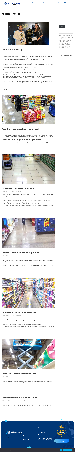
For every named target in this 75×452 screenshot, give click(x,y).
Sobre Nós (31, 2)
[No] (73, 450)
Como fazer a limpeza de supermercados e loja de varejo (20, 252)
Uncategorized (26, 400)
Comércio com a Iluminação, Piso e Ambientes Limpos (19, 373)
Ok (61, 450)
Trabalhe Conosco (58, 2)
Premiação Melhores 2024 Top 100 (13, 50)
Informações (67, 2)
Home (25, 2)
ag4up (14, 52)
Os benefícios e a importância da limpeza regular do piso (20, 188)
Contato (49, 2)
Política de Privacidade (67, 450)
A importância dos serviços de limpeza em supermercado (20, 129)
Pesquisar (61, 22)
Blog (44, 2)
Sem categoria (19, 52)
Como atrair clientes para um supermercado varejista (19, 312)
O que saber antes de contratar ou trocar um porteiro (19, 397)
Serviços (39, 2)
